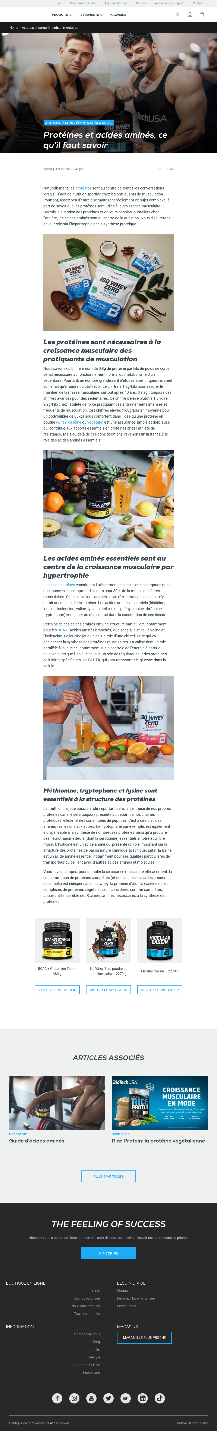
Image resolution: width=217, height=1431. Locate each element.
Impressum (91, 1373)
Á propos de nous (116, 3)
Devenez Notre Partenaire (136, 1298)
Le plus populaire (87, 1298)
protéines (83, 188)
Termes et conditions (192, 1423)
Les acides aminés (59, 585)
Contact (198, 3)
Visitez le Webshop (57, 990)
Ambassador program (169, 3)
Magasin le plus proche (144, 1338)
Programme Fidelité (83, 3)
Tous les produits (87, 1314)
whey (61, 422)
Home (13, 28)
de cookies (62, 1423)
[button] (62, 14)
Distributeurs (126, 1306)
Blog (59, 3)
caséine (74, 422)
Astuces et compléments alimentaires (50, 28)
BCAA (63, 630)
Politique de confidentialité (29, 1423)
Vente (95, 1291)
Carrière (141, 3)
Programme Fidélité (85, 1365)
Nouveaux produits (86, 1306)
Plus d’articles (108, 1177)
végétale (94, 422)
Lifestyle (94, 1357)
